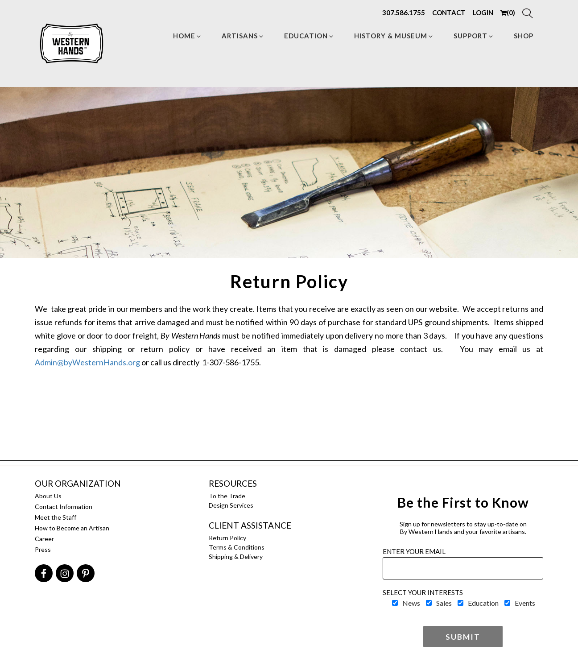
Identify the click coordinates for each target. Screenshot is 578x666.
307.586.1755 (403, 12)
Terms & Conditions (236, 547)
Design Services (231, 505)
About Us (48, 496)
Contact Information (63, 506)
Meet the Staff (55, 517)
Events (525, 603)
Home (187, 36)
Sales (444, 603)
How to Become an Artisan (72, 528)
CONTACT (449, 12)
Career (44, 538)
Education (309, 36)
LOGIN (483, 12)
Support (474, 36)
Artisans (243, 36)
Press (43, 549)
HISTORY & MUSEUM (394, 36)
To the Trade (227, 496)
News (411, 603)
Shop (523, 36)
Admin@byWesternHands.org (87, 362)
